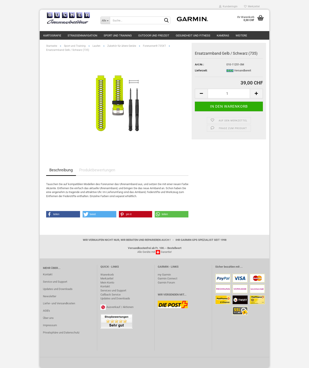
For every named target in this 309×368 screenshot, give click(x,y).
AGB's (46, 310)
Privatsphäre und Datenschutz (61, 332)
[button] (63, 214)
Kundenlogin (228, 6)
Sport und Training (118, 35)
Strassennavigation (82, 35)
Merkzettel (252, 6)
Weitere (241, 35)
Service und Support (55, 281)
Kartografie (52, 35)
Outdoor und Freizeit (153, 35)
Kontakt (47, 274)
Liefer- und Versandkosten (59, 303)
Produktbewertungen (97, 170)
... (241, 266)
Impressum (50, 325)
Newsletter (49, 296)
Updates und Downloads (58, 289)
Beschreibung (61, 170)
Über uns (48, 318)
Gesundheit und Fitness (193, 35)
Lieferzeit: (201, 70)
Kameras (223, 35)
